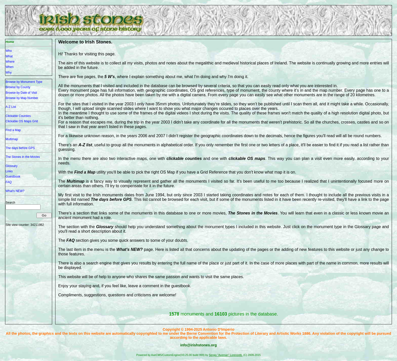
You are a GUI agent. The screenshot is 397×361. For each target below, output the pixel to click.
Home (10, 42)
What (9, 56)
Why (9, 72)
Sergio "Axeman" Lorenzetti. (226, 354)
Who (9, 51)
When (9, 67)
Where (10, 61)
